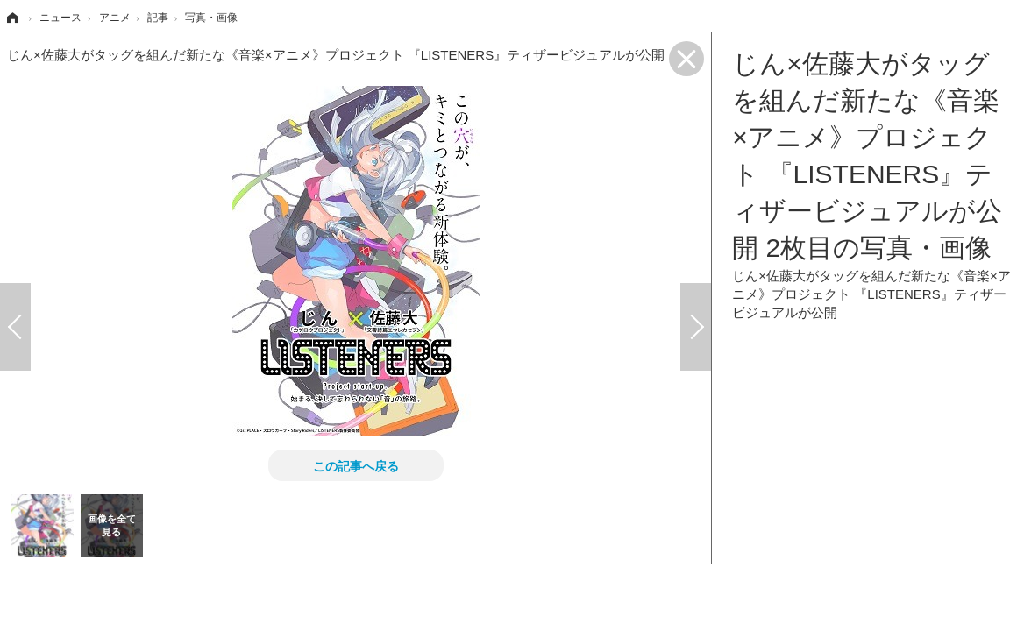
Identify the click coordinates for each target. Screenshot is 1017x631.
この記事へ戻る (356, 465)
